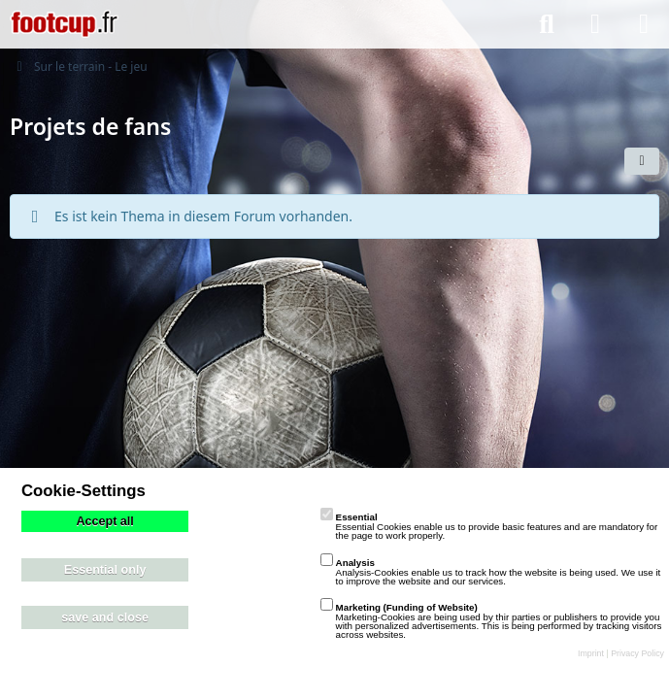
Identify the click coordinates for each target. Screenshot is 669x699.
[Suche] (546, 24)
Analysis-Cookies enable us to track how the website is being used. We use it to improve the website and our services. (490, 571)
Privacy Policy (637, 653)
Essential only (105, 570)
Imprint (591, 653)
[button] (641, 161)
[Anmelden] (595, 24)
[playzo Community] (64, 24)
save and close (105, 617)
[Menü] (643, 24)
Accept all (105, 521)
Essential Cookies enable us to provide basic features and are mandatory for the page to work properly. (489, 526)
